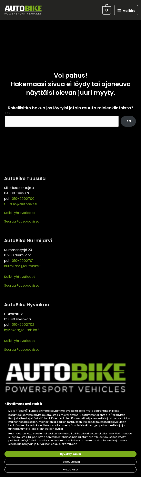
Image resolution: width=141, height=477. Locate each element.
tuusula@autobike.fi (20, 204)
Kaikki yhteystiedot (19, 213)
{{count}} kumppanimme (33, 411)
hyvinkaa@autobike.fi (22, 330)
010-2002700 (23, 199)
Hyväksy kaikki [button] (70, 454)
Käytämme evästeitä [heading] (23, 403)
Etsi (8, 113)
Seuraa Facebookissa (21, 222)
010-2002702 (23, 325)
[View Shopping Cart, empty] (106, 10)
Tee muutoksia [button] (70, 461)
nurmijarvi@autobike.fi (22, 266)
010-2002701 (22, 261)
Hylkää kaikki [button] (71, 469)
